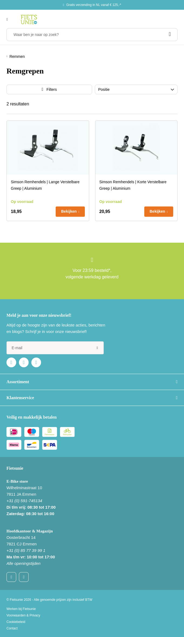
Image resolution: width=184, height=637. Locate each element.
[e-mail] (55, 347)
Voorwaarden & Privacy (23, 615)
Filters (51, 89)
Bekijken (69, 211)
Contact (12, 628)
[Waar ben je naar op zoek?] (92, 34)
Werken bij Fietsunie (21, 609)
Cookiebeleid (15, 622)
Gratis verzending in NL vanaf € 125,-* (93, 5)
